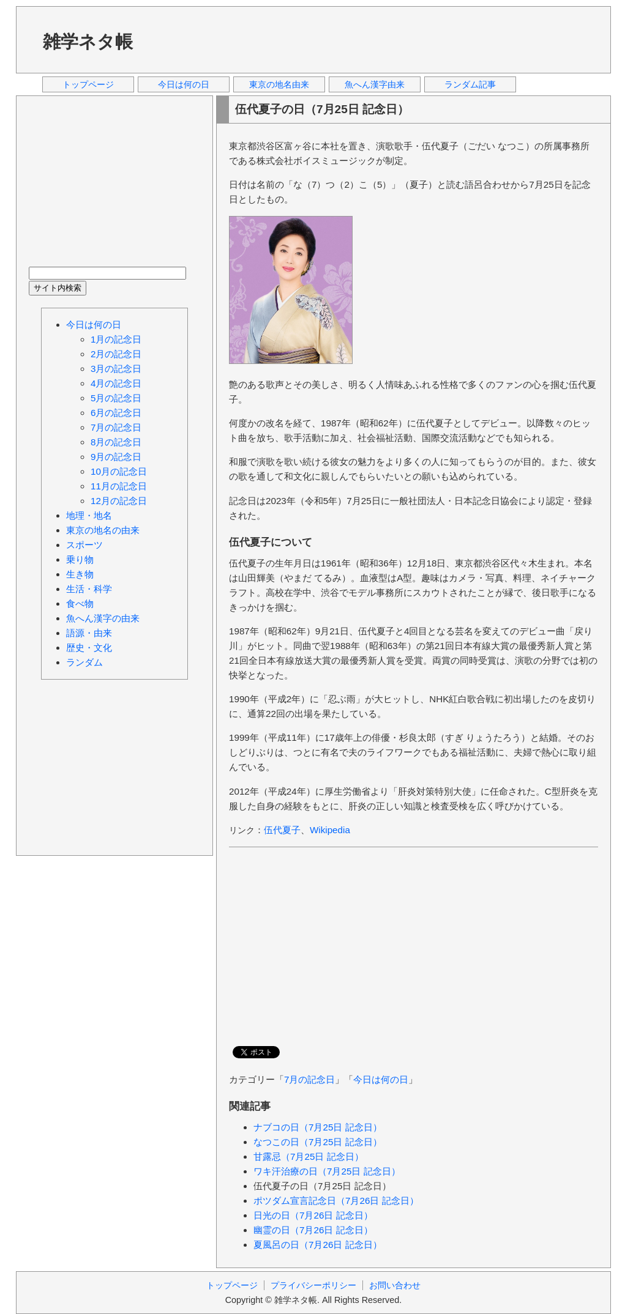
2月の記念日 (116, 354)
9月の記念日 (116, 456)
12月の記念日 (119, 501)
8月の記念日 (116, 442)
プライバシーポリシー (313, 1285)
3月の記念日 (116, 368)
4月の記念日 (116, 383)
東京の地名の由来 (103, 530)
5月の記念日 (116, 398)
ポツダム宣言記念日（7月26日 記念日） (336, 1200)
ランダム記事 (470, 84)
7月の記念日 (309, 1079)
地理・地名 (89, 515)
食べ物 (80, 603)
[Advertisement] (376, 39)
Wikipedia (330, 830)
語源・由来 (89, 633)
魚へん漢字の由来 (103, 618)
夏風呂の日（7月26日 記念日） (317, 1244)
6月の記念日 (116, 412)
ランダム (84, 662)
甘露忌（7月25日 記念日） (308, 1156)
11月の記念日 (119, 486)
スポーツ (84, 545)
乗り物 (80, 559)
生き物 (80, 574)
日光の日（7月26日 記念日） (313, 1215)
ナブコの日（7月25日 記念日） (317, 1127)
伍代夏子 (282, 830)
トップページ (88, 84)
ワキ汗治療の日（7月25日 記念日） (326, 1171)
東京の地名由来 (279, 84)
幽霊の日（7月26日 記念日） (313, 1230)
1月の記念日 (116, 339)
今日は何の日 (183, 84)
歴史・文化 (89, 647)
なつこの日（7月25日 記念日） (317, 1142)
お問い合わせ (395, 1285)
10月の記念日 (119, 471)
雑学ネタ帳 (88, 41)
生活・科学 (89, 589)
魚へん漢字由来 (375, 84)
